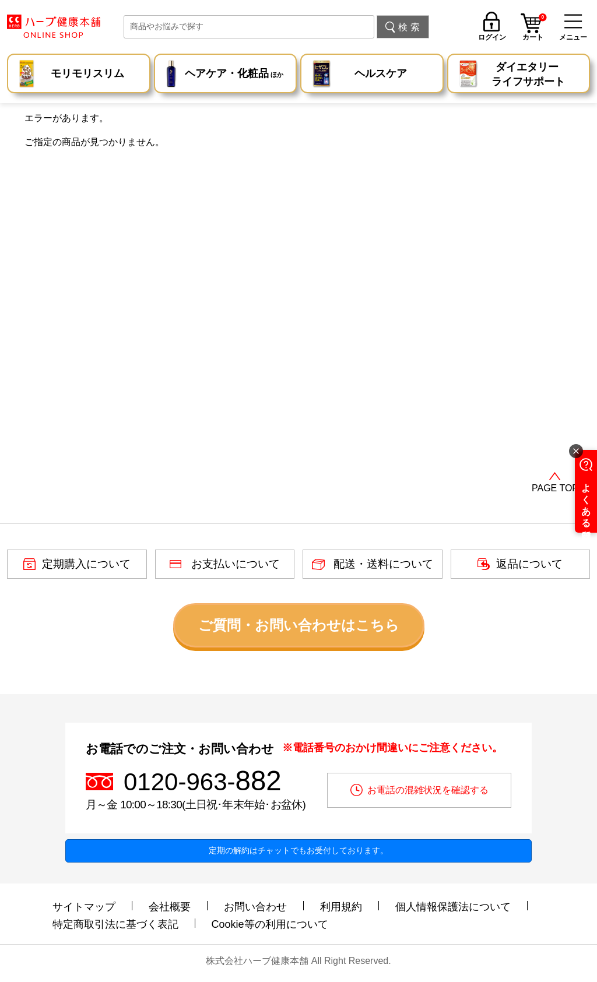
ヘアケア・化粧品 (234, 75)
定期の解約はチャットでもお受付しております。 (298, 850)
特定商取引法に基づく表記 (115, 924)
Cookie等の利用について (270, 924)
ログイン (492, 37)
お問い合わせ (255, 907)
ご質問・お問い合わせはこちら (298, 625)
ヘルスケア (380, 73)
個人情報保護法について (453, 907)
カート (534, 28)
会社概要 (170, 907)
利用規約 (341, 907)
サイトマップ (83, 907)
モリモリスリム (87, 73)
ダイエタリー (528, 75)
